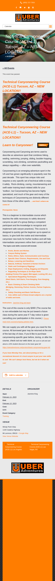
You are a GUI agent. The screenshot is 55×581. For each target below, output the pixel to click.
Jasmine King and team (22, 303)
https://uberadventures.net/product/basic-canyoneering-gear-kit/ (26, 347)
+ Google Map (23, 433)
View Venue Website (10, 436)
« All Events (10, 56)
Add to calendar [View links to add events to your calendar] (16, 375)
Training (6, 416)
